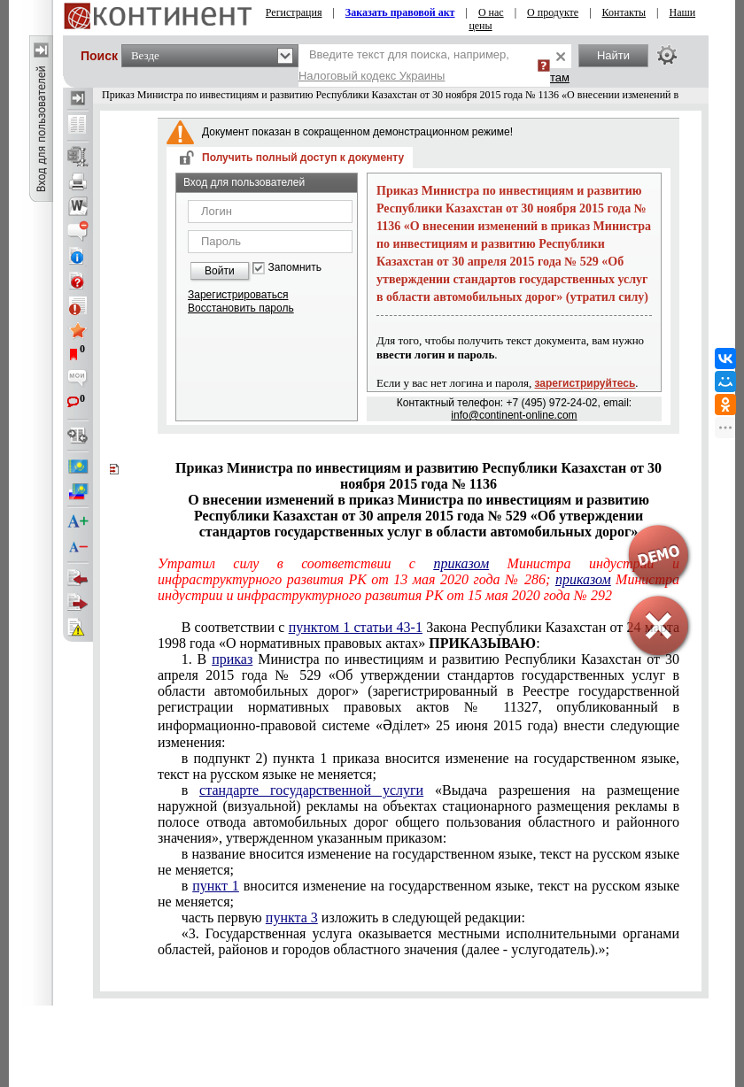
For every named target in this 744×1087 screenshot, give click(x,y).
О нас (491, 12)
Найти (613, 55)
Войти (220, 271)
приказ (232, 659)
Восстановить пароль (241, 308)
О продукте (552, 12)
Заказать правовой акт (400, 12)
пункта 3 (292, 917)
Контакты (624, 12)
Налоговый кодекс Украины (372, 75)
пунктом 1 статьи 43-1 (355, 627)
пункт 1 (215, 885)
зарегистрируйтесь (585, 383)
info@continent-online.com (514, 415)
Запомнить (295, 268)
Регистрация (294, 12)
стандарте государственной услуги (311, 790)
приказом (461, 563)
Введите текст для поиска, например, (403, 65)
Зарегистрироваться (238, 295)
